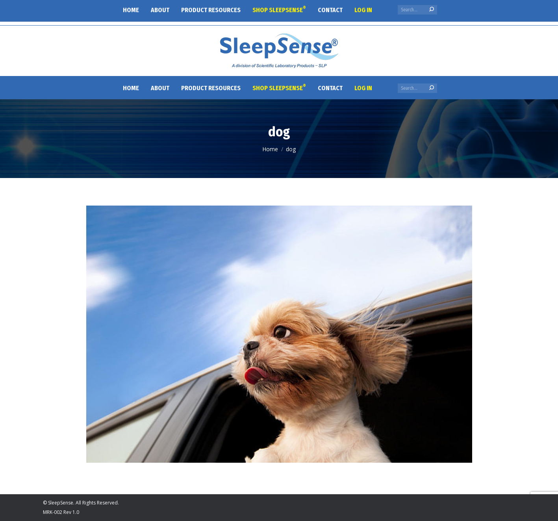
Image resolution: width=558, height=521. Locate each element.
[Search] (417, 88)
